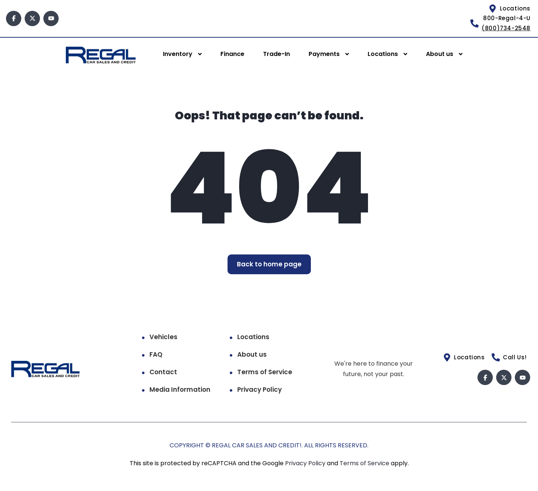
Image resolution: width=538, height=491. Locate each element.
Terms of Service (264, 372)
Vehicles (163, 336)
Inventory (177, 54)
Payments (324, 54)
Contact (163, 372)
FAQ (156, 354)
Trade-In (276, 54)
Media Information (179, 389)
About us (439, 54)
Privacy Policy (259, 389)
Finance (232, 54)
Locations (383, 54)
